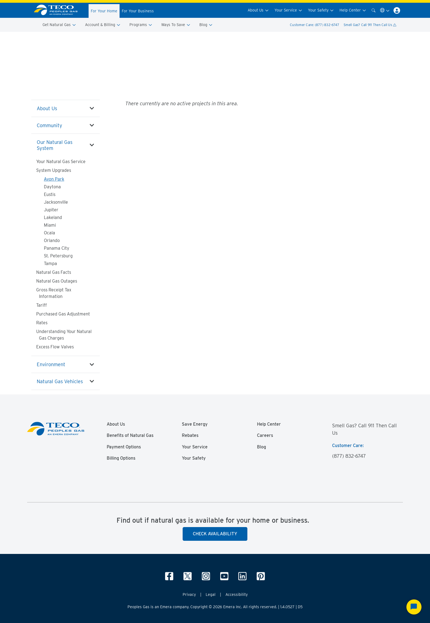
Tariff (41, 305)
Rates (41, 322)
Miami (50, 225)
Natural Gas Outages (56, 281)
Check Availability (215, 533)
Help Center (353, 10)
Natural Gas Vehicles (60, 381)
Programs (140, 24)
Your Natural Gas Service (61, 161)
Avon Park (54, 179)
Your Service (288, 10)
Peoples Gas (40, 39)
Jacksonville (56, 202)
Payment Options (124, 447)
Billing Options (121, 458)
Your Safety (321, 10)
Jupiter (51, 209)
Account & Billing (103, 24)
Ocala (49, 232)
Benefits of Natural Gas (130, 435)
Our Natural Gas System (87, 39)
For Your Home (104, 11)
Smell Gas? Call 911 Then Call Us (370, 25)
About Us (258, 10)
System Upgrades (121, 39)
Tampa (50, 263)
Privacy (189, 594)
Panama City (56, 248)
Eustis (49, 194)
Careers (265, 435)
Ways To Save (176, 24)
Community (49, 125)
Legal (211, 594)
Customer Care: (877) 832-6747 (314, 25)
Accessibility (236, 594)
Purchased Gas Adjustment (63, 314)
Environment (51, 364)
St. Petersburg (58, 255)
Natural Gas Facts (53, 272)
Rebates (190, 435)
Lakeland (53, 217)
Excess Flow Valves (55, 346)
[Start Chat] (413, 607)
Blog (206, 24)
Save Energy (195, 424)
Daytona (52, 186)
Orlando (52, 240)
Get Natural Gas (59, 24)
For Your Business (138, 11)
